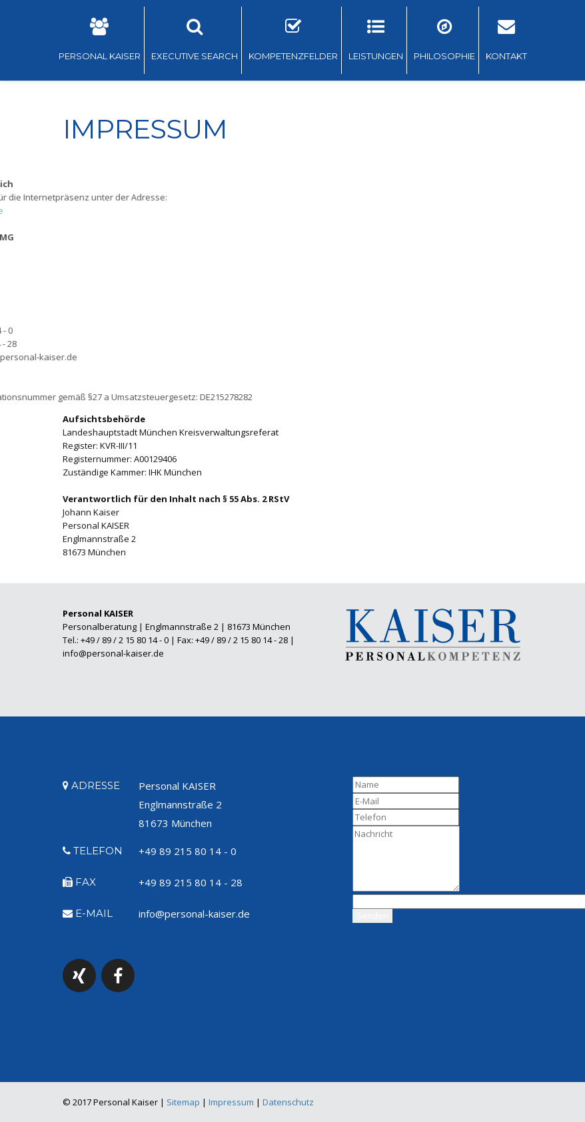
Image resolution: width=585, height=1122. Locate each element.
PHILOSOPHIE (444, 39)
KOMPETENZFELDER (293, 39)
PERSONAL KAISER (100, 39)
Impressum (231, 1102)
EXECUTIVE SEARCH (194, 39)
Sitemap (183, 1102)
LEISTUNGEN (375, 39)
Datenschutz (288, 1102)
